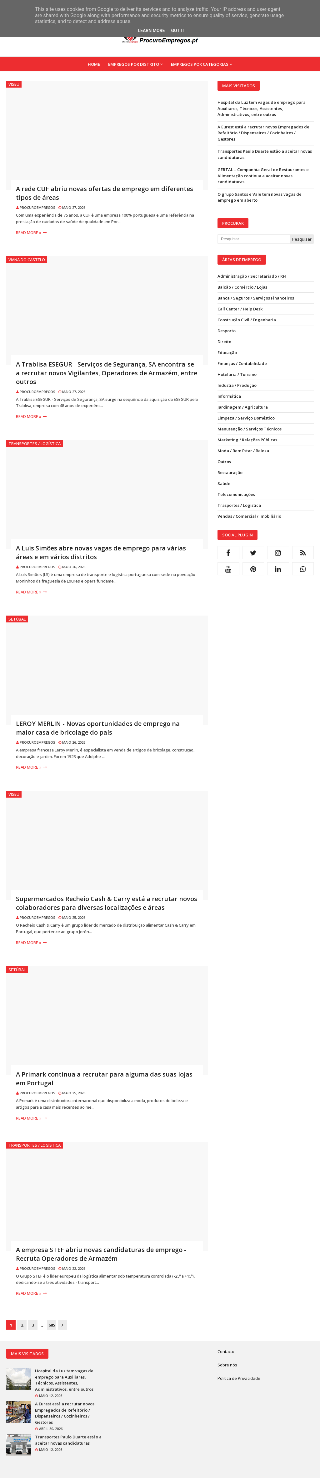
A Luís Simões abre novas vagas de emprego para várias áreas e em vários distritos (101, 552)
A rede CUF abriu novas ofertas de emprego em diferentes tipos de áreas (104, 193)
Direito (224, 341)
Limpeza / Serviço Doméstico (246, 418)
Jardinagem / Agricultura (243, 407)
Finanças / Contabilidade (242, 363)
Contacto (226, 1351)
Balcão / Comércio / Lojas (242, 287)
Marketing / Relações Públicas (247, 440)
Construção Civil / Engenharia (247, 320)
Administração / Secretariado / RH (252, 276)
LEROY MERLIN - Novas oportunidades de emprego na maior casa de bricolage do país (98, 728)
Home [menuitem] (94, 64)
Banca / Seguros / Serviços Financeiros (256, 298)
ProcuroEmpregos (37, 207)
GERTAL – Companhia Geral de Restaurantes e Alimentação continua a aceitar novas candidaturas (263, 176)
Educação (227, 352)
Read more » (28, 232)
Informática (229, 396)
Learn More (151, 30)
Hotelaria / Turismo (237, 374)
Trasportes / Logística (239, 505)
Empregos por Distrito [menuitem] (133, 64)
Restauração (230, 472)
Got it (177, 30)
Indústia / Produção (237, 385)
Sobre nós (227, 1365)
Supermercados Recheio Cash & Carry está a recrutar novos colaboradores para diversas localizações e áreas (106, 903)
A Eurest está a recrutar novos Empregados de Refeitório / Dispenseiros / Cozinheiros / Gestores (263, 133)
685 (51, 1325)
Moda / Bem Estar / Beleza (243, 450)
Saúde (224, 483)
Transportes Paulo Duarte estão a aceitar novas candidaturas (265, 154)
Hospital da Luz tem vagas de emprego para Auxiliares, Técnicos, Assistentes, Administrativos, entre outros (262, 108)
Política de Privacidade (239, 1378)
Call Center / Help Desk (240, 309)
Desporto (227, 331)
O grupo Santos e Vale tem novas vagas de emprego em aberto (260, 197)
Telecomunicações (236, 494)
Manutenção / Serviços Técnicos (250, 429)
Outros (224, 461)
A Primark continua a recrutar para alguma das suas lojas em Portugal (104, 1078)
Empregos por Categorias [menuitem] (199, 64)
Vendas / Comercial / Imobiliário (249, 516)
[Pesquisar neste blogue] (254, 239)
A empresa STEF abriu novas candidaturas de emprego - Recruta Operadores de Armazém (101, 1254)
